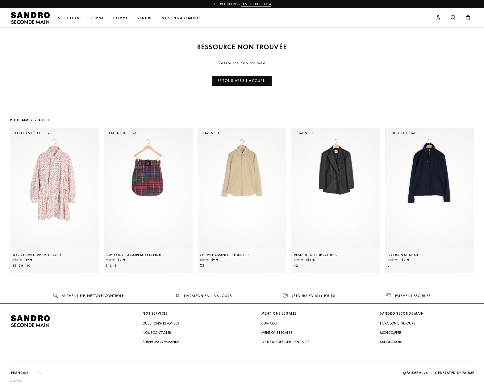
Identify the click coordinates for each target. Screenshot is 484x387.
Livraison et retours (397, 323)
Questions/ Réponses (161, 323)
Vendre (144, 18)
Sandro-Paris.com (256, 4)
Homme (120, 18)
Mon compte (390, 332)
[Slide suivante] (462, 206)
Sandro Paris (391, 342)
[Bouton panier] (468, 18)
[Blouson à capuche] (429, 200)
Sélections (70, 18)
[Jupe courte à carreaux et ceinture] (148, 200)
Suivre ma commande (161, 342)
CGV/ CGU (269, 323)
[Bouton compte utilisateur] (438, 18)
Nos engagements (181, 18)
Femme (97, 18)
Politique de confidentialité (285, 342)
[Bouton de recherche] (453, 18)
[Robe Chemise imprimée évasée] (54, 200)
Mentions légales (276, 332)
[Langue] (29, 373)
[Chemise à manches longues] (242, 200)
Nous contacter (157, 332)
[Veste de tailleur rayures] (335, 200)
